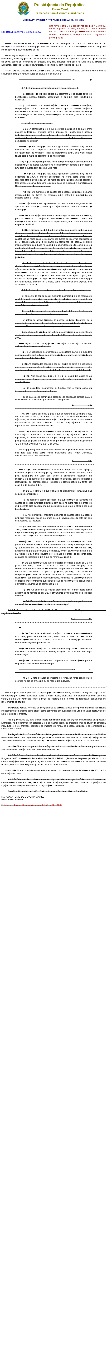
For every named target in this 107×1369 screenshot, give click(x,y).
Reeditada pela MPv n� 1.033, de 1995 (21, 32)
